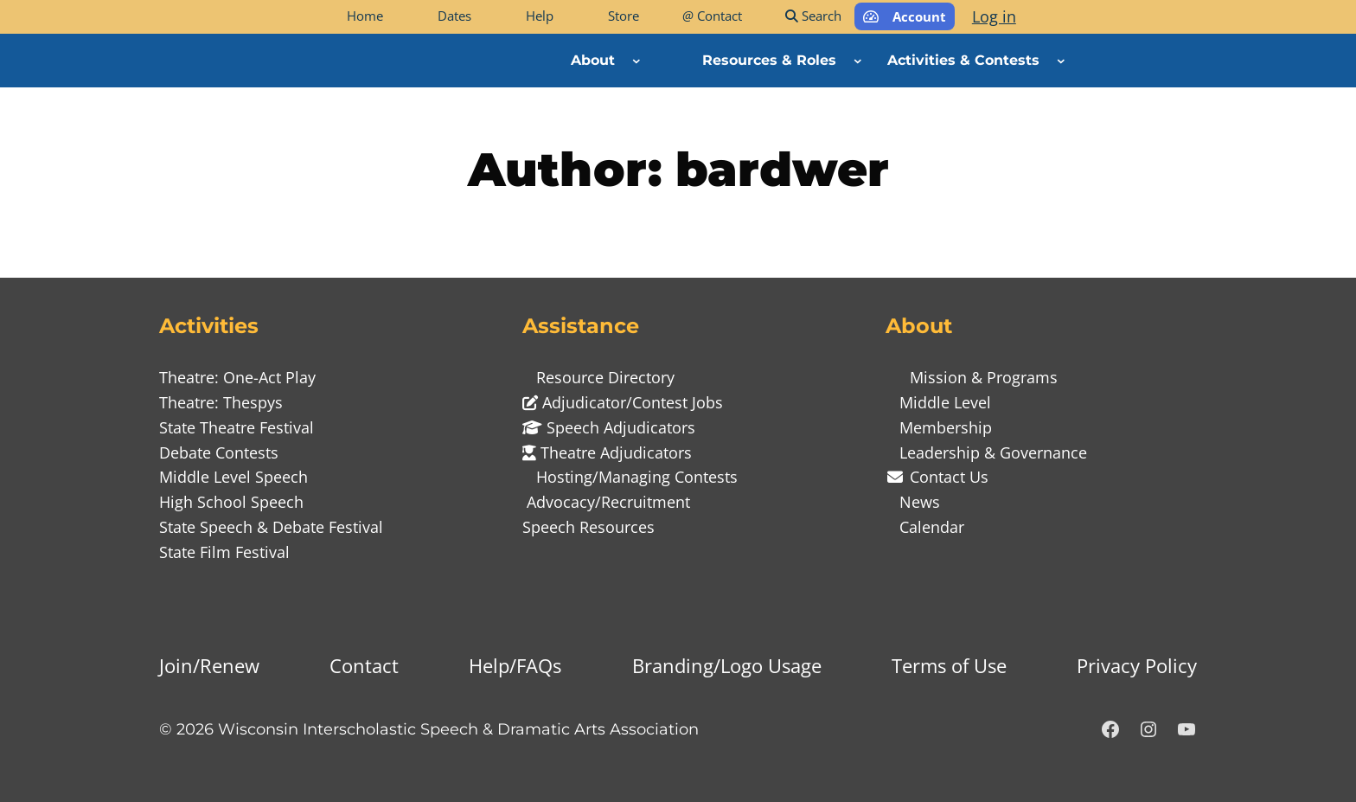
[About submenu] (636, 60)
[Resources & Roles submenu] (858, 60)
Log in (994, 16)
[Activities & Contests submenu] (1061, 60)
